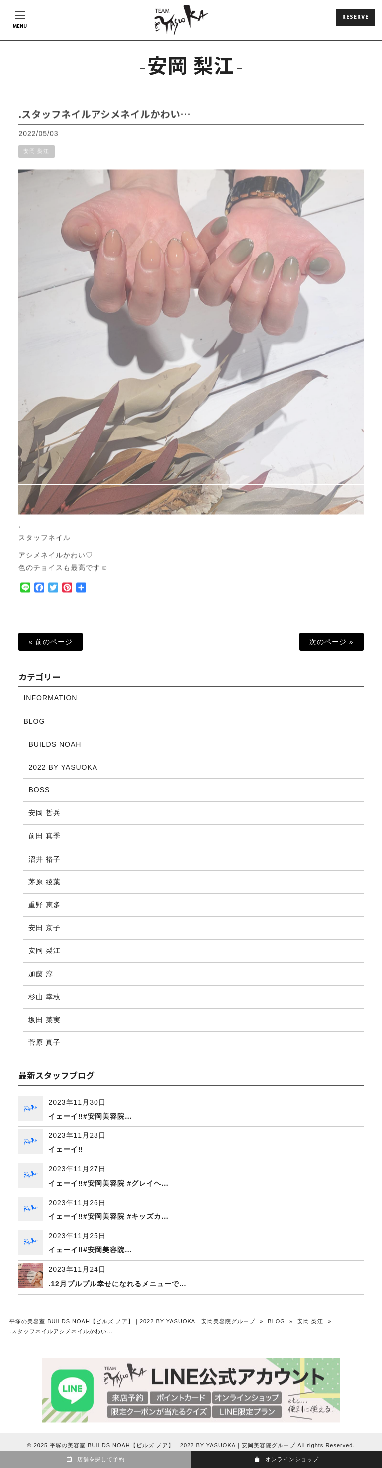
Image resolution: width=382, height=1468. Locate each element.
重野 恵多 (44, 905)
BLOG (34, 721)
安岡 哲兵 (44, 813)
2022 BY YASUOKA (62, 767)
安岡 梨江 (36, 158)
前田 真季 (44, 836)
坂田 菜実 (44, 1020)
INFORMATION (50, 698)
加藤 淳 (40, 974)
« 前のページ (50, 642)
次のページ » (331, 642)
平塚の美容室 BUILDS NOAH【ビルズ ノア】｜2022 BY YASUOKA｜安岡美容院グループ (132, 1321)
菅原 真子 (44, 1042)
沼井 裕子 (44, 859)
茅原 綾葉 (44, 882)
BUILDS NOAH (54, 744)
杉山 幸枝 (44, 997)
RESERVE (355, 17)
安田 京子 (44, 928)
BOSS (39, 790)
